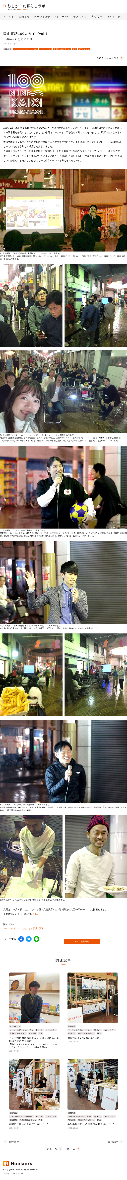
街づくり (39, 1030)
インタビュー (15, 1026)
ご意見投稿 (82, 941)
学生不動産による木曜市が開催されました (91, 1124)
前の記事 (14, 1141)
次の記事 (113, 1141)
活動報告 (7, 49)
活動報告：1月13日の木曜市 (83, 1037)
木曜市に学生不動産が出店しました (29, 1124)
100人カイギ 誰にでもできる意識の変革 (23, 928)
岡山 (74, 49)
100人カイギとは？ (108, 58)
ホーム (71, 1148)
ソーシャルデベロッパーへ (51, 16)
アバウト (8, 16)
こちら (35, 914)
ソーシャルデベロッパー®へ (25, 49)
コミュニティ (45, 49)
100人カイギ (84, 49)
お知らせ (24, 16)
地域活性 (32, 1033)
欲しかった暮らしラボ (24, 6)
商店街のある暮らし (62, 49)
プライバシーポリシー (13, 1173)
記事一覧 (52, 1148)
